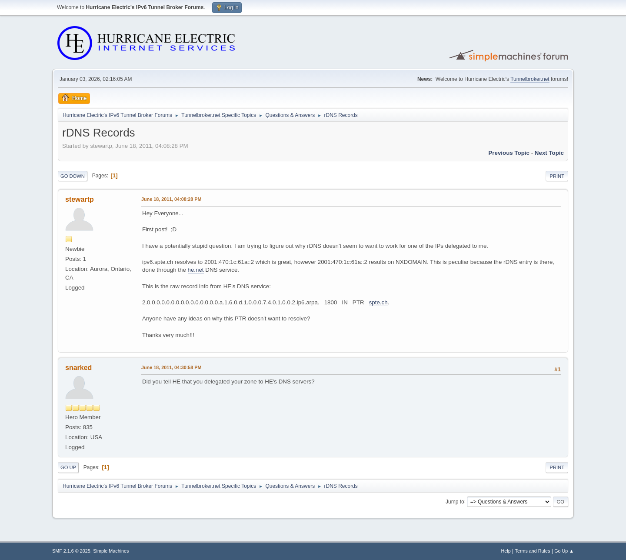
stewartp (79, 199)
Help (506, 550)
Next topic (549, 153)
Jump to (455, 501)
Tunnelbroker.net (529, 79)
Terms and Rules (532, 550)
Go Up (68, 467)
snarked (78, 367)
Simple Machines (111, 550)
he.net (196, 270)
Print (556, 176)
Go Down (72, 176)
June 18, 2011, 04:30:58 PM (171, 367)
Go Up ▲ (564, 550)
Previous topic (508, 153)
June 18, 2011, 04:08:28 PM (171, 199)
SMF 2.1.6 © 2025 (71, 550)
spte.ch (378, 302)
